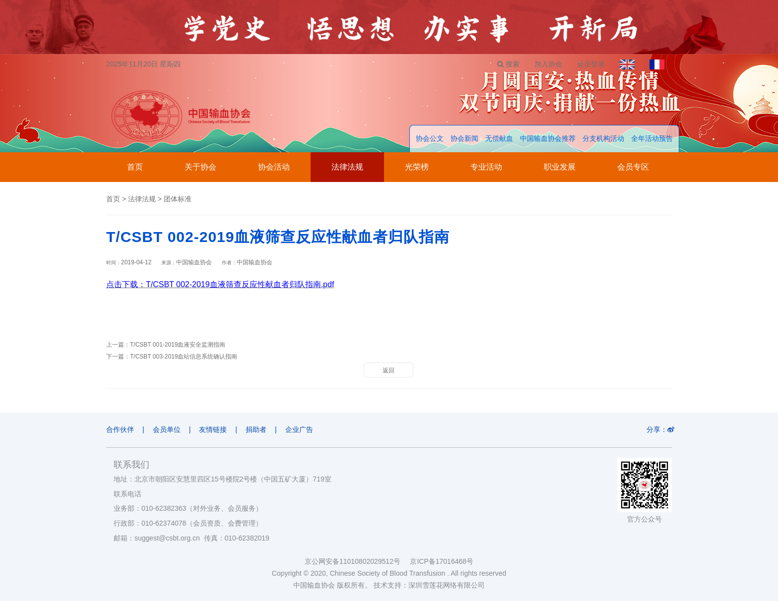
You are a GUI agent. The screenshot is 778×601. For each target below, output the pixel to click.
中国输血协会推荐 (548, 138)
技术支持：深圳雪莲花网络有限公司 (429, 585)
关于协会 (200, 167)
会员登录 (591, 64)
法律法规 (347, 167)
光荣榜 (417, 167)
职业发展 (560, 167)
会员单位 (167, 429)
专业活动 (486, 167)
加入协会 (548, 64)
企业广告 (299, 429)
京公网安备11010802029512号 (357, 561)
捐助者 (256, 429)
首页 (135, 167)
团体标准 (178, 199)
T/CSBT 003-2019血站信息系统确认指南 (184, 356)
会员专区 (633, 167)
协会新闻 (464, 138)
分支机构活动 (603, 138)
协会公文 (430, 138)
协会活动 (274, 167)
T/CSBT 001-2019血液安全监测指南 (178, 344)
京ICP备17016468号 (441, 561)
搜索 (508, 64)
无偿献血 (499, 138)
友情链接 (213, 429)
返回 (388, 370)
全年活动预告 (652, 138)
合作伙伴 (120, 429)
